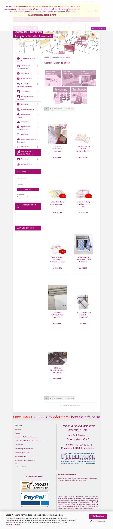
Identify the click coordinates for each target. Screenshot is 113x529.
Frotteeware (23, 104)
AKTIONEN (23, 73)
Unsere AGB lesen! (98, 28)
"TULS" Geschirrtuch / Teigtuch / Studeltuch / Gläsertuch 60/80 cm (83, 315)
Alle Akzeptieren (98, 516)
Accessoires (23, 122)
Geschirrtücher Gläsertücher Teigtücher (25, 152)
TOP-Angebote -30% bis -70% (26, 59)
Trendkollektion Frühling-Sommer (24, 66)
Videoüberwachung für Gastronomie (26, 140)
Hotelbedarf (23, 134)
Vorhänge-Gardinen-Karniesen (26, 97)
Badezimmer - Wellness (24, 115)
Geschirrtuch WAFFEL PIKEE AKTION (57, 315)
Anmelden (28, 189)
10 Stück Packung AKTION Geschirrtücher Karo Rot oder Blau (83, 149)
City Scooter (23, 147)
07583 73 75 (46, 417)
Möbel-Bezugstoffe (25, 109)
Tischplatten (23, 159)
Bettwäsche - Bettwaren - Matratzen (24, 85)
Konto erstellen (21, 194)
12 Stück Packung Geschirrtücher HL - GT (57, 204)
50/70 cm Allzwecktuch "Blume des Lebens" (57, 370)
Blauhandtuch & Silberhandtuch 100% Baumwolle (83, 259)
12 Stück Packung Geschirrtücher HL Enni (83, 204)
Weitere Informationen (98, 521)
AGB (16, 464)
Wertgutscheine (24, 164)
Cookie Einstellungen (20, 466)
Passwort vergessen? (22, 197)
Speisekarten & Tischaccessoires (24, 127)
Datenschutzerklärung (13, 524)
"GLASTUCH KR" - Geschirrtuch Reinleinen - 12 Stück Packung (57, 259)
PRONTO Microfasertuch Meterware (57, 149)
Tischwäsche (23, 91)
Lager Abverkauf (24, 78)
